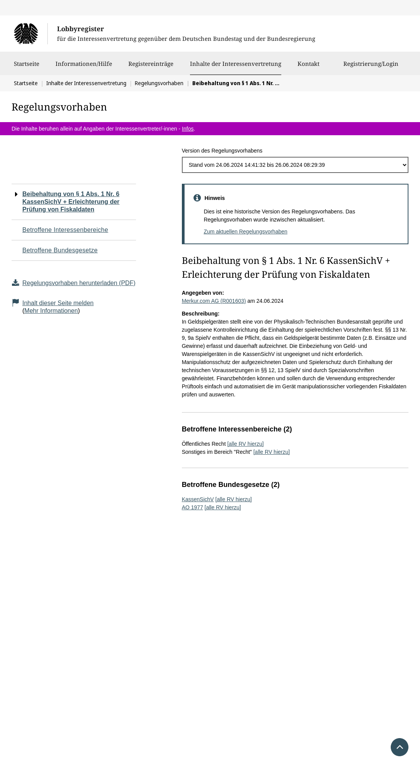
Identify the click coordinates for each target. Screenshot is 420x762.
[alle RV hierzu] (245, 444)
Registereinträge (150, 67)
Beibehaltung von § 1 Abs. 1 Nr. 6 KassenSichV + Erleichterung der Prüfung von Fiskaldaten (70, 202)
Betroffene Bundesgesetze (60, 250)
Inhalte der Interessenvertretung (235, 63)
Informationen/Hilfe (83, 67)
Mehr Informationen (51, 310)
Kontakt (308, 67)
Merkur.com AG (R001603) (214, 301)
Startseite (26, 67)
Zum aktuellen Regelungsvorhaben (245, 231)
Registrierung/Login (371, 67)
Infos (187, 129)
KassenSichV (198, 499)
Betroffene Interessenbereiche (65, 230)
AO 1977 (192, 507)
